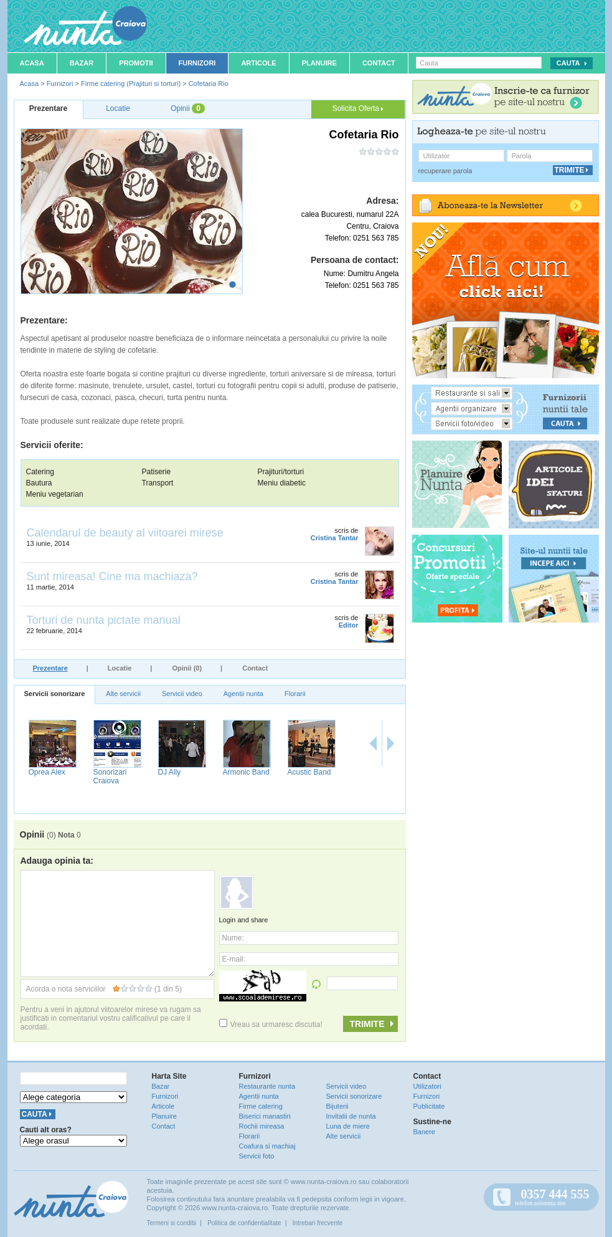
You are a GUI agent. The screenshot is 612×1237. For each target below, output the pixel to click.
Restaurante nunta (267, 1086)
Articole (258, 63)
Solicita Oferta (358, 108)
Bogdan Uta (46, 772)
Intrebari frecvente (318, 1223)
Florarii (295, 693)
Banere (424, 1131)
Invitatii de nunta (351, 1116)
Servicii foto (257, 1156)
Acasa (32, 63)
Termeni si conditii (171, 1223)
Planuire (319, 63)
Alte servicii (123, 693)
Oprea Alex (239, 772)
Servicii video (182, 693)
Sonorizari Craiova (302, 776)
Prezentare (50, 668)
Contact (378, 63)
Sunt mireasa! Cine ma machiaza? (112, 576)
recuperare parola (445, 170)
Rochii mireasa (262, 1126)
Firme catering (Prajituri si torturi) (131, 83)
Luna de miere (348, 1126)
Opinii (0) (187, 668)
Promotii (136, 63)
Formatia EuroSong (172, 776)
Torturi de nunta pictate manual (104, 620)
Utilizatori (427, 1086)
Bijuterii (337, 1106)
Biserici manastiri (265, 1116)
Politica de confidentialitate (244, 1223)
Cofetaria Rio (208, 83)
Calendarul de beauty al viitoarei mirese (125, 533)
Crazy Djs (108, 772)
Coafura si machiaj (267, 1146)
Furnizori (197, 63)
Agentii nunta (243, 693)
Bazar (82, 63)
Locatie (120, 668)
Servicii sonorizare (54, 693)
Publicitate (429, 1106)
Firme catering (261, 1106)
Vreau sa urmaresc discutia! (270, 1024)
